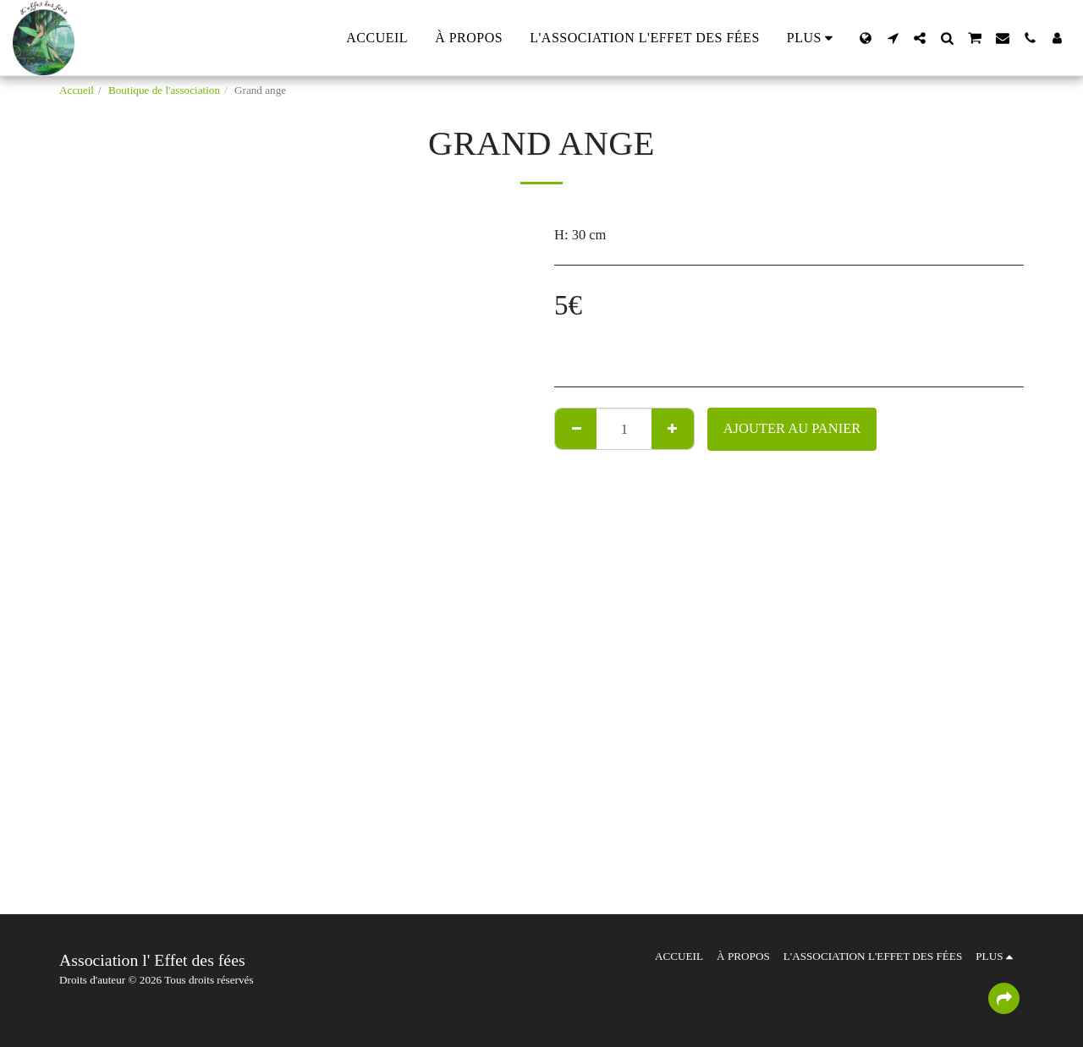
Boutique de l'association (164, 90)
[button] (892, 38)
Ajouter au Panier (792, 428)
